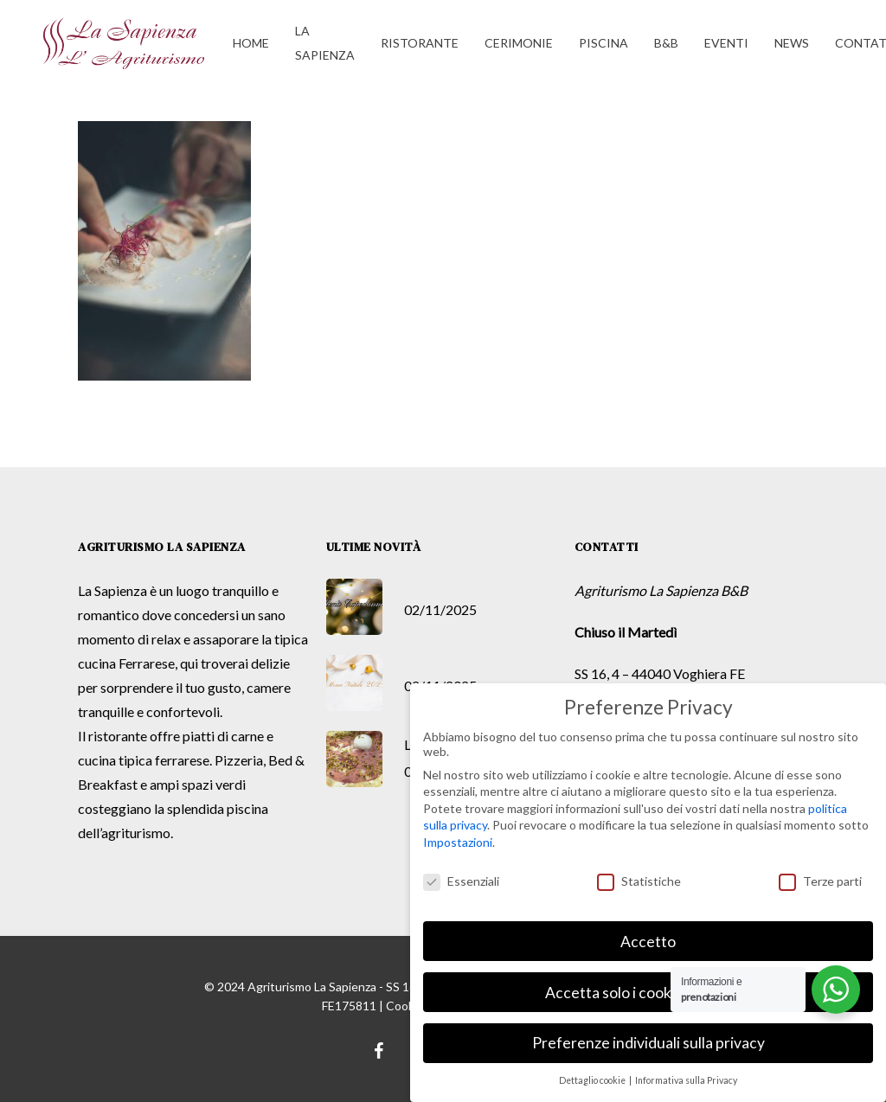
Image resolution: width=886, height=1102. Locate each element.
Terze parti (820, 880)
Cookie (405, 1005)
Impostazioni (457, 841)
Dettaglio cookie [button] (593, 1080)
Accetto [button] (648, 941)
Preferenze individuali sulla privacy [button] (648, 1043)
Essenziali (461, 880)
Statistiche (639, 880)
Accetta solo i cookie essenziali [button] (648, 992)
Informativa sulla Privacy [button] (686, 1080)
